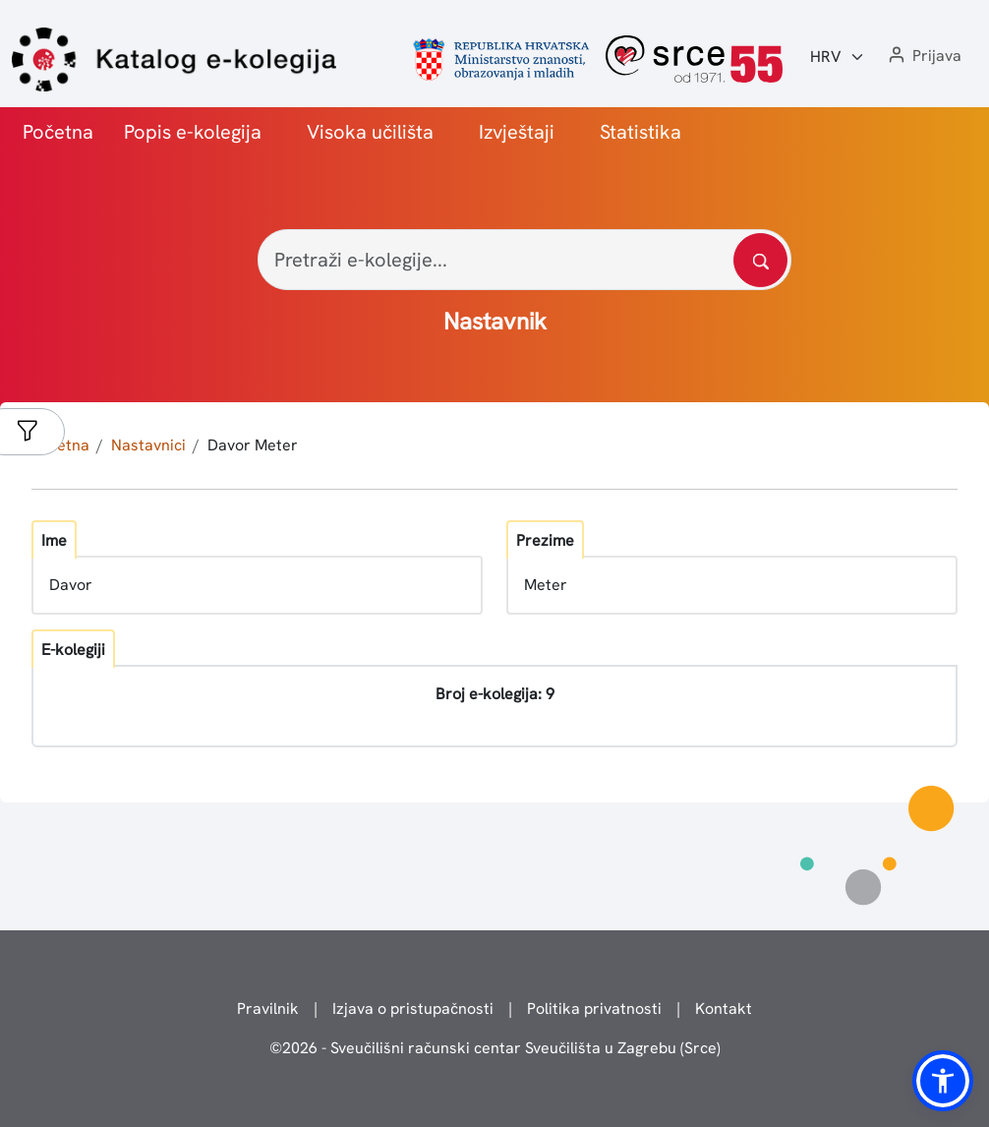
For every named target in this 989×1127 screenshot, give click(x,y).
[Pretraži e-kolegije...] (524, 259)
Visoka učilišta (370, 132)
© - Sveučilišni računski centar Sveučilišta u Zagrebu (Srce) (495, 1048)
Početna (58, 132)
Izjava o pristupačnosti (413, 1008)
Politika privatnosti (594, 1008)
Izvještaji (516, 132)
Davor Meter (252, 445)
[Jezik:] (837, 57)
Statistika (640, 132)
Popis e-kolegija (193, 132)
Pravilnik (268, 1008)
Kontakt (723, 1008)
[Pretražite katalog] (760, 260)
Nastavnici (148, 445)
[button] (923, 56)
